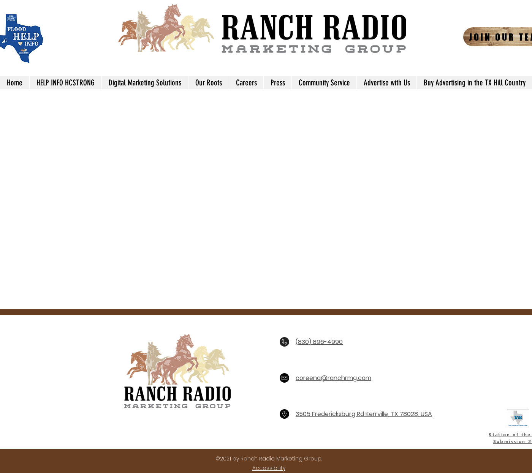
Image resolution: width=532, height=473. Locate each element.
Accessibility (268, 468)
